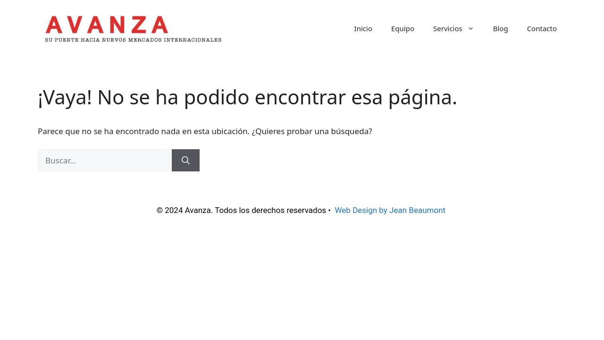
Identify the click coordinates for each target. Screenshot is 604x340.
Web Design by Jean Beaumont (391, 210)
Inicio (363, 28)
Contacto (542, 28)
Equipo (402, 28)
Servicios (458, 28)
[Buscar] (186, 160)
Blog (500, 28)
